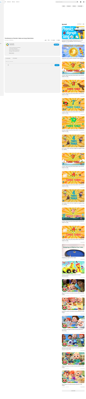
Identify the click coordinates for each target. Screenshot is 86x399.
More (32, 1)
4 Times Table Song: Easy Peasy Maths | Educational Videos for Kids (74, 168)
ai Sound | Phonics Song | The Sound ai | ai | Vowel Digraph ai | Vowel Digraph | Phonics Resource (75, 39)
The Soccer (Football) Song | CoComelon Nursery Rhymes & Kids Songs (74, 312)
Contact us (3, 39)
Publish (61, 60)
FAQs (2, 37)
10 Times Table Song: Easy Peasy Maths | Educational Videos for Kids (74, 120)
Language (3, 41)
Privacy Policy (4, 38)
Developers (8, 39)
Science (23, 1)
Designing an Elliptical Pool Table (73, 232)
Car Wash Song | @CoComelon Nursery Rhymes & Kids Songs (74, 296)
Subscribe (60, 39)
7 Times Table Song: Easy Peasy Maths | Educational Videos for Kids (74, 103)
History (28, 1)
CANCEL (55, 60)
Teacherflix (24, 39)
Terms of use (6, 37)
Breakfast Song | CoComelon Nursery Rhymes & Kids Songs (74, 280)
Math (19, 1)
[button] (84, 2)
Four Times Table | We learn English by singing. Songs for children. (74, 136)
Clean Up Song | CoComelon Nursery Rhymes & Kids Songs (73, 328)
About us (8, 38)
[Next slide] (83, 6)
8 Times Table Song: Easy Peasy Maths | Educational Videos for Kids (74, 200)
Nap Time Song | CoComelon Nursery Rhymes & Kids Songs (73, 264)
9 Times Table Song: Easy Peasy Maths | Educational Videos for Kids (74, 71)
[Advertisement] (75, 15)
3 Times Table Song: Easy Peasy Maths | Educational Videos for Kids (74, 87)
